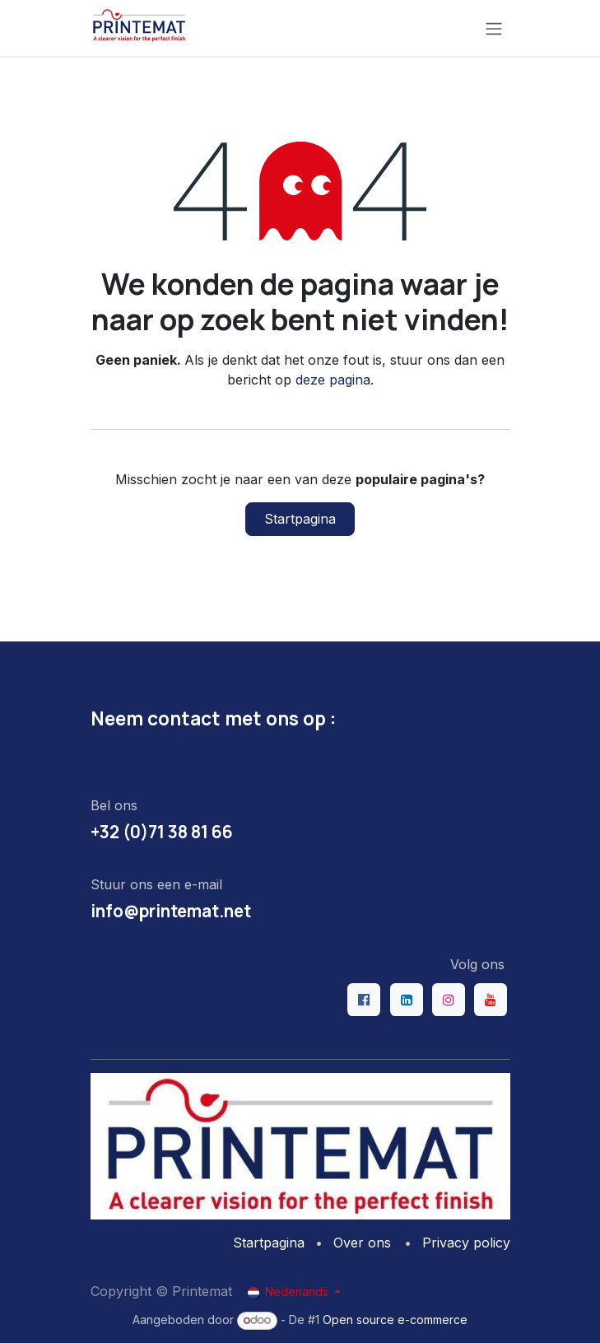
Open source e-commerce (395, 1320)
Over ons (362, 1242)
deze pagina (332, 379)
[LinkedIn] (406, 999)
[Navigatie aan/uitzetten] (493, 28)
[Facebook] (363, 999)
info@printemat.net (171, 910)
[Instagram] (448, 999)
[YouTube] (490, 999)
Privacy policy (466, 1242)
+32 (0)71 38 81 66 (162, 831)
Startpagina (300, 519)
